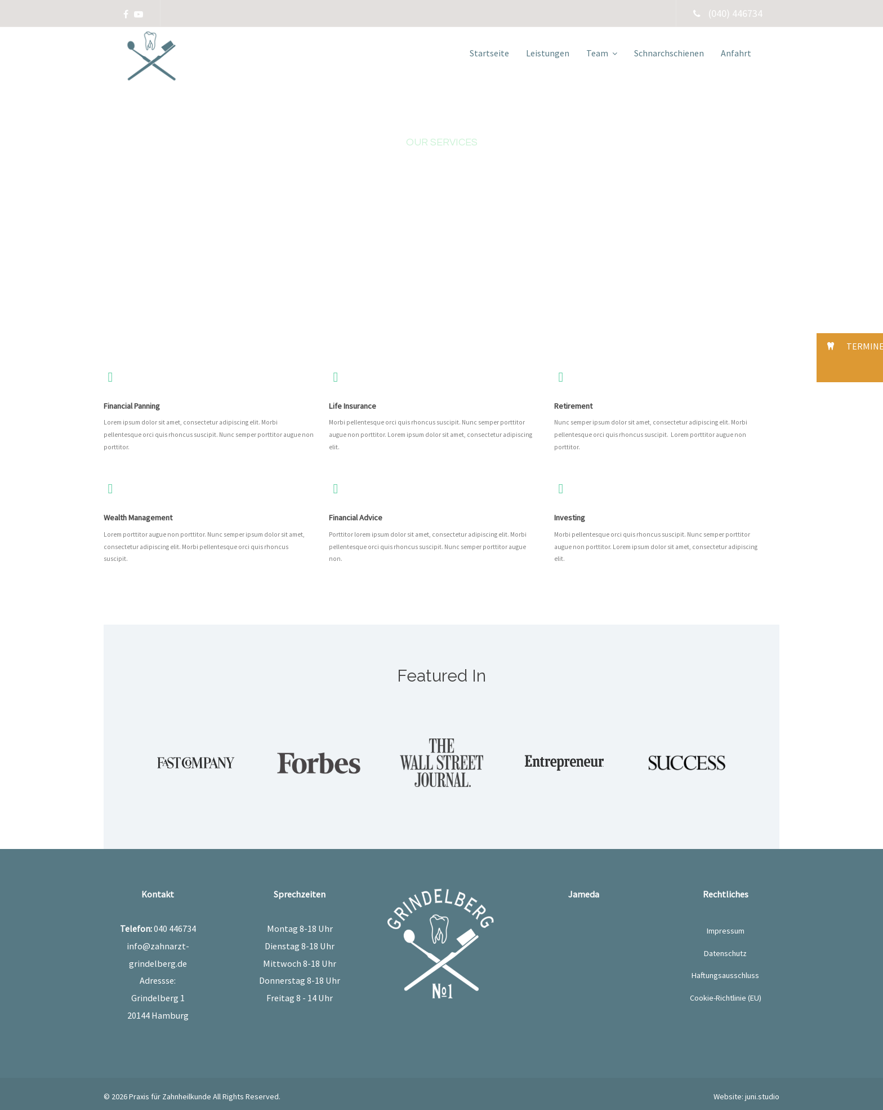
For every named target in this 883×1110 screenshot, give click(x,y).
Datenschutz (725, 953)
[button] (850, 346)
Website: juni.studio (746, 1096)
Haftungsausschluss (725, 975)
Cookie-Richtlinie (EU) (725, 998)
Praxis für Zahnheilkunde (170, 1096)
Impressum (725, 931)
